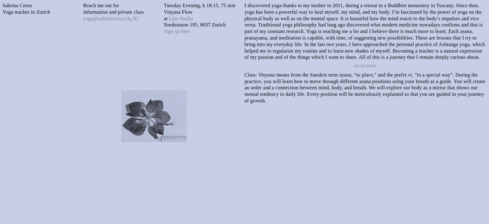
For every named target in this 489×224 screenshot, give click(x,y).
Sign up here (177, 31)
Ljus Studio (181, 18)
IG (135, 18)
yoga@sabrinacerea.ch (106, 18)
